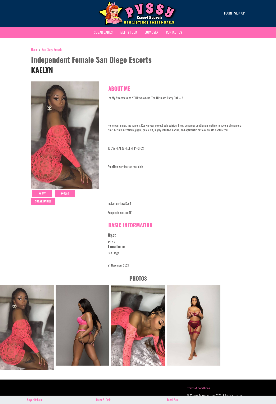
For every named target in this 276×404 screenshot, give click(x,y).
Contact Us (174, 32)
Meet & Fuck (128, 32)
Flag (65, 193)
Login (228, 13)
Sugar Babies (103, 32)
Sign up (239, 13)
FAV (42, 193)
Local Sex (151, 32)
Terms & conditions (198, 388)
